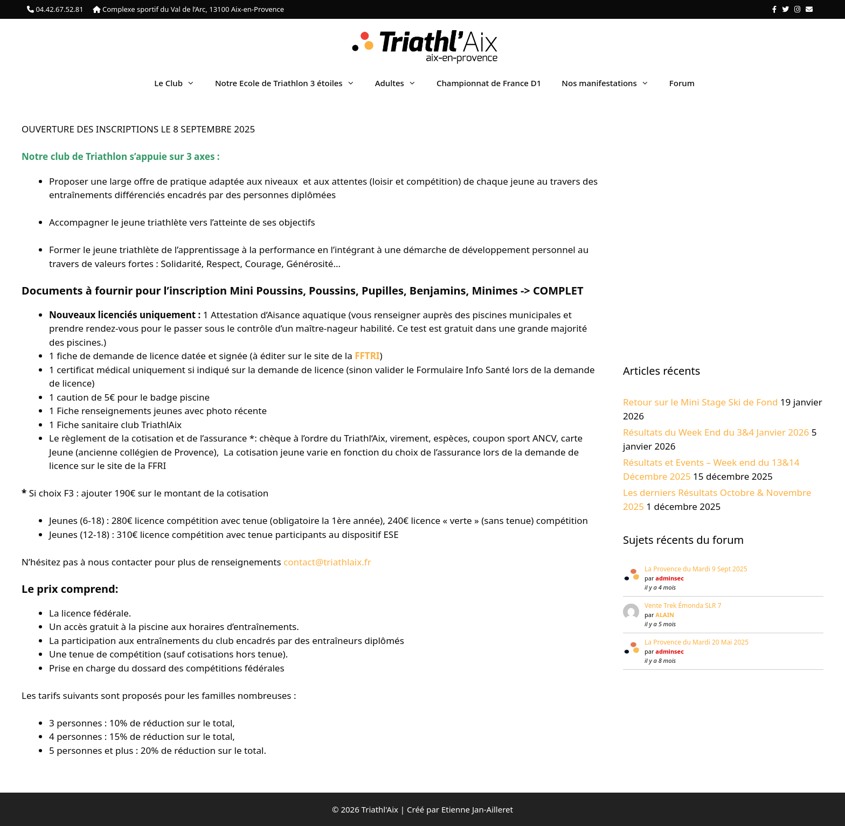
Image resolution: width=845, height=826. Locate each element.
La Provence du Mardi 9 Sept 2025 (696, 568)
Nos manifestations (610, 83)
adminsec (669, 578)
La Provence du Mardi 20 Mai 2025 (697, 642)
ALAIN (664, 615)
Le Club (179, 83)
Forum (682, 83)
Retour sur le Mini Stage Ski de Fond (700, 402)
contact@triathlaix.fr (327, 562)
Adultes (400, 83)
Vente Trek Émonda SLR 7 (683, 605)
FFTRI (367, 355)
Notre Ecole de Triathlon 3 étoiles (290, 83)
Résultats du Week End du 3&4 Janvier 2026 (716, 432)
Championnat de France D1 (489, 83)
